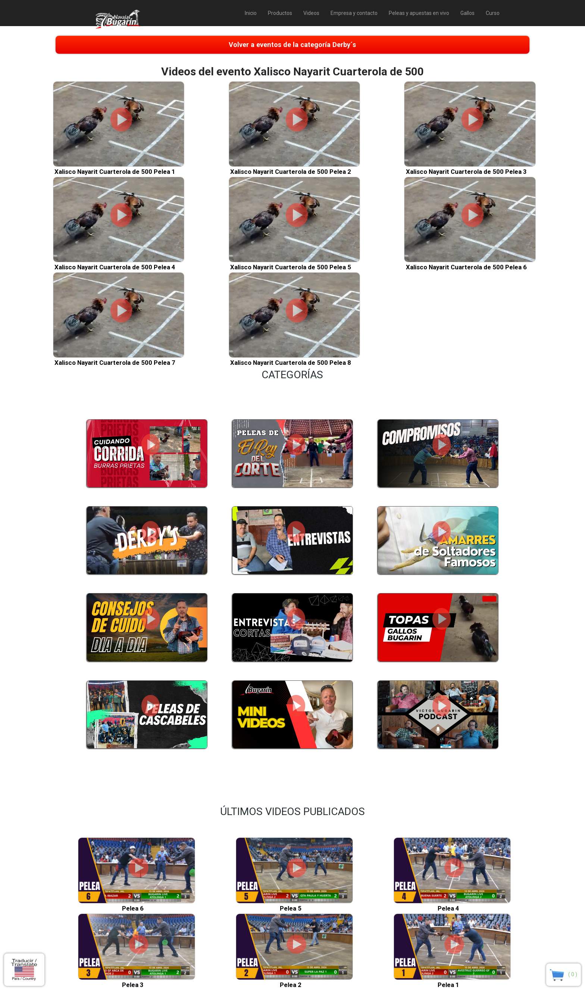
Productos (280, 13)
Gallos (467, 13)
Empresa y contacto (354, 13)
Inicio (251, 13)
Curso (493, 13)
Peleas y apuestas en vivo (419, 13)
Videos (311, 13)
